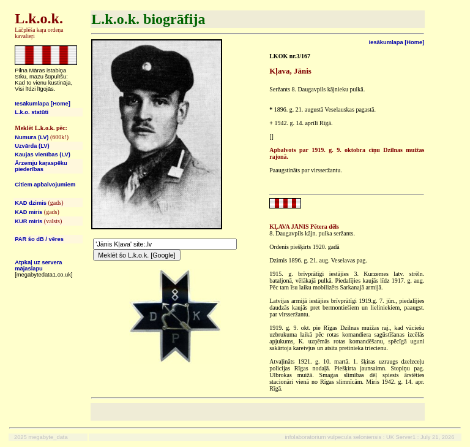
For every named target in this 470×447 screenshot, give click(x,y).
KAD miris (28, 212)
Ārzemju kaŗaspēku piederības (41, 166)
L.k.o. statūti (31, 112)
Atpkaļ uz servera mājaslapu (38, 265)
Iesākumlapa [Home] (42, 104)
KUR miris (28, 221)
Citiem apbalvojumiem (45, 184)
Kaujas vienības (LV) (42, 154)
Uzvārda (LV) (32, 146)
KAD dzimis (31, 203)
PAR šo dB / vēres (39, 239)
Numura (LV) (31, 137)
